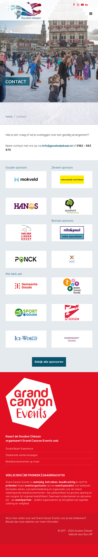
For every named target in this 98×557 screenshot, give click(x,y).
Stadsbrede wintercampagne (22, 455)
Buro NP (88, 534)
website (29, 521)
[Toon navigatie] (90, 14)
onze (22, 521)
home (9, 116)
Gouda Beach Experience (19, 448)
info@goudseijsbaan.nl (57, 145)
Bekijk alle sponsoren (49, 361)
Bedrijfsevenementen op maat (22, 461)
